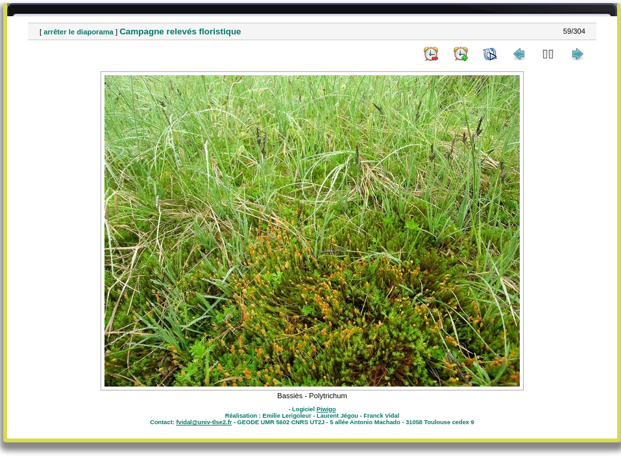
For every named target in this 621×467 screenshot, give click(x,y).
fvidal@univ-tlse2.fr (204, 422)
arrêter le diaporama (78, 32)
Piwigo (326, 409)
